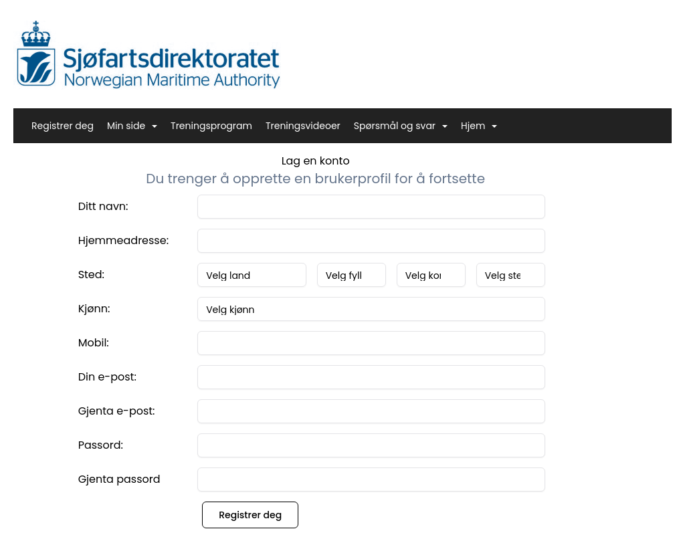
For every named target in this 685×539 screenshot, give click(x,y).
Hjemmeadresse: (123, 240)
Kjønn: (94, 308)
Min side (132, 125)
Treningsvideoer (303, 125)
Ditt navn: (103, 206)
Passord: (100, 445)
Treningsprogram (211, 125)
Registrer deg (62, 125)
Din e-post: (107, 377)
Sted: (91, 274)
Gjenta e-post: (116, 411)
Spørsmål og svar (401, 125)
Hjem (479, 125)
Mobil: (93, 342)
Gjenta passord (119, 479)
